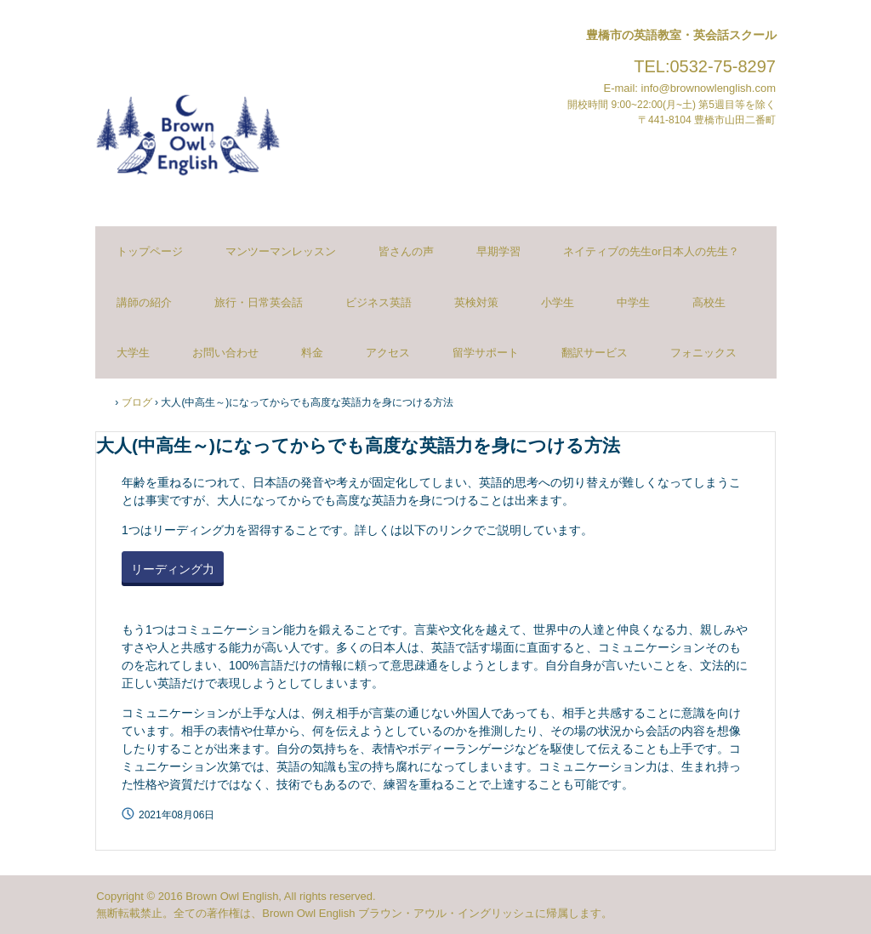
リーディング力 (172, 569)
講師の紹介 (144, 302)
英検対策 (476, 302)
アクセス (388, 352)
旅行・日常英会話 (258, 302)
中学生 (633, 302)
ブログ (137, 402)
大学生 (133, 352)
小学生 (557, 302)
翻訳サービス (594, 352)
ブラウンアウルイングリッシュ (188, 125)
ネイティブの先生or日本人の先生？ (651, 251)
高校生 (709, 302)
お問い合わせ (225, 352)
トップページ (150, 251)
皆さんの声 (406, 251)
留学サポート (486, 352)
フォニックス (703, 352)
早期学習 (498, 251)
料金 (312, 352)
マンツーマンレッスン (280, 251)
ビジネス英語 (378, 302)
